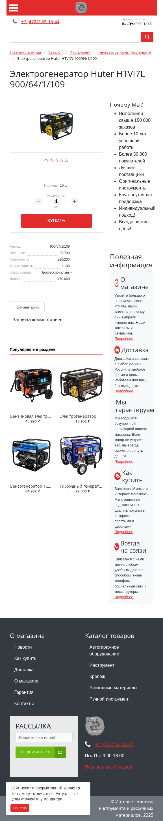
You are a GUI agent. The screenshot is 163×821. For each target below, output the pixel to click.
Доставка (24, 669)
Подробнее (123, 338)
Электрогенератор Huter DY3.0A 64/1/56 (99, 416)
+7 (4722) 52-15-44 (40, 21)
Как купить (25, 658)
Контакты (24, 703)
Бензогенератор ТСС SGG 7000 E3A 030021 (51, 486)
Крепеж (97, 676)
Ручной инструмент (110, 699)
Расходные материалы (114, 687)
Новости (23, 647)
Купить (56, 220)
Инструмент (102, 665)
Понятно (20, 808)
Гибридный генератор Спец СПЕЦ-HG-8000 (102, 486)
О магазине (26, 681)
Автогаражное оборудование (104, 650)
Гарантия (24, 692)
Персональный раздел (108, 767)
